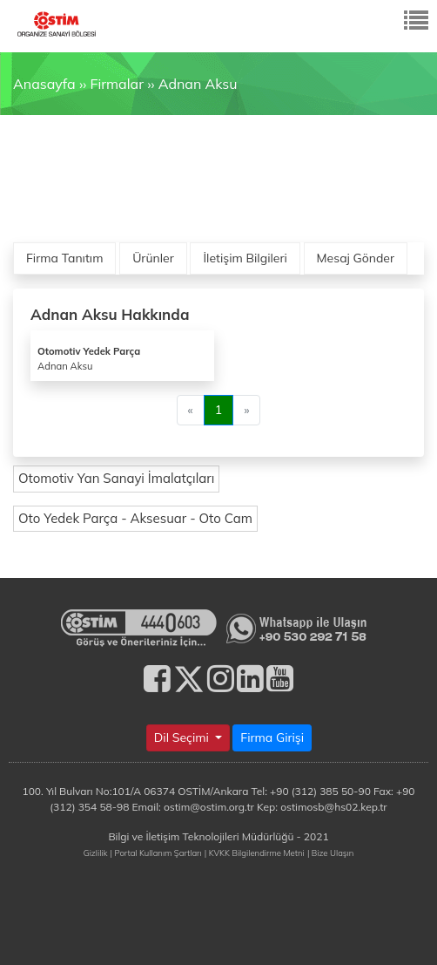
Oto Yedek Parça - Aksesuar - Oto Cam (135, 518)
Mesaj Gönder (356, 258)
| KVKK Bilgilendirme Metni (255, 852)
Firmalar (116, 83)
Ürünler (153, 258)
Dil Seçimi (183, 737)
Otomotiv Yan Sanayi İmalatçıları (116, 478)
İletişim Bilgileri (244, 258)
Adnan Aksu (198, 83)
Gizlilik (96, 852)
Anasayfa (44, 83)
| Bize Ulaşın (330, 852)
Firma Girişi (272, 737)
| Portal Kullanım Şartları (156, 852)
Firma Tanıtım (64, 258)
